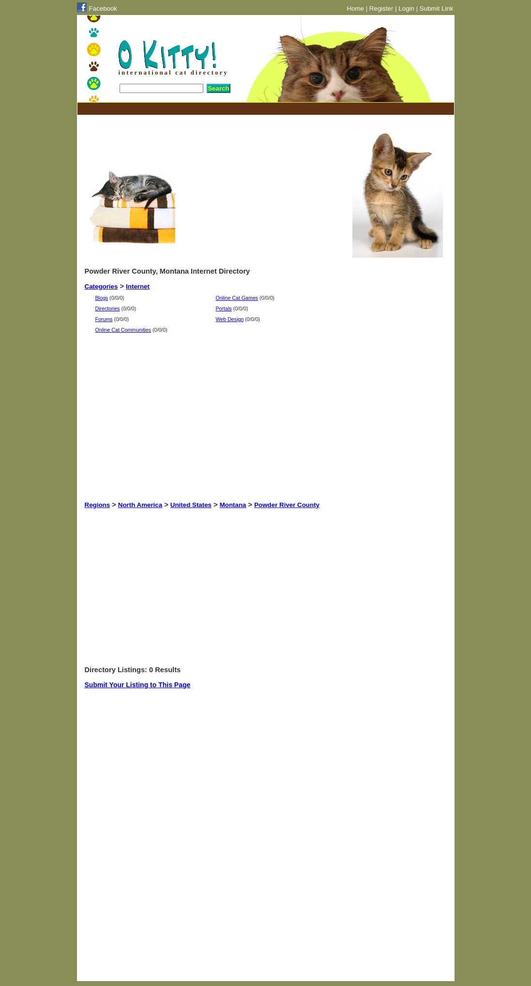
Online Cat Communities (123, 330)
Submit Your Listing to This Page (138, 685)
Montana (233, 504)
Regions (97, 504)
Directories (107, 308)
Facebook (103, 8)
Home (355, 8)
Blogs (101, 298)
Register (381, 8)
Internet (138, 286)
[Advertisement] (261, 108)
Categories (101, 286)
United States (191, 504)
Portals (224, 308)
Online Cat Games (237, 298)
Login (406, 8)
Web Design (230, 319)
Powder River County (286, 504)
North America (140, 504)
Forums (104, 319)
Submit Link (437, 8)
